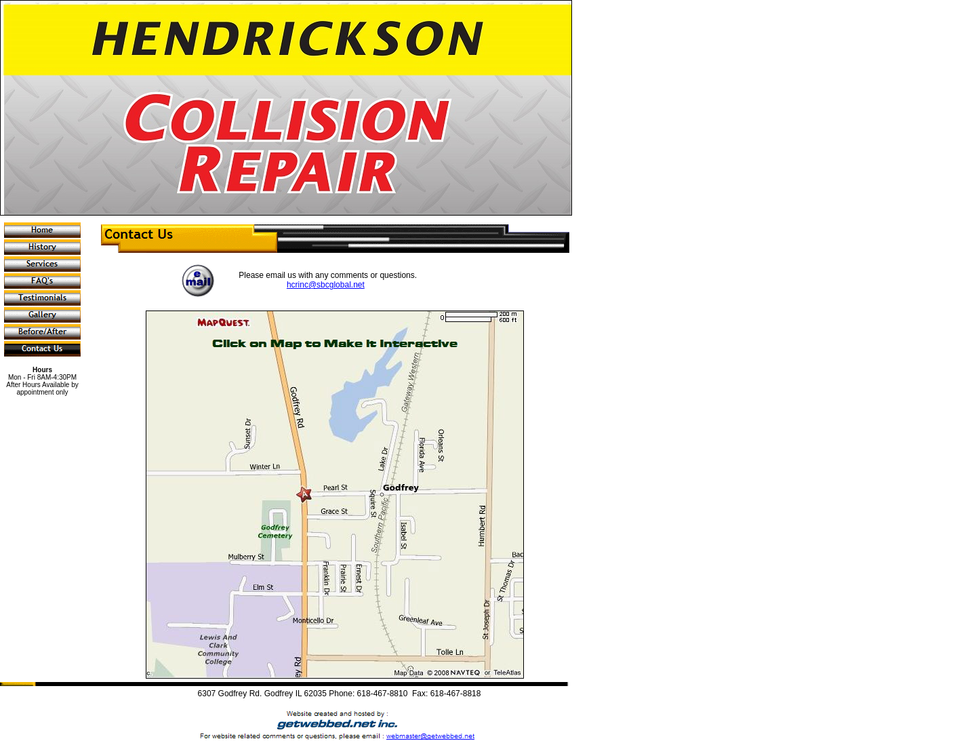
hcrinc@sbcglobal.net (326, 284)
